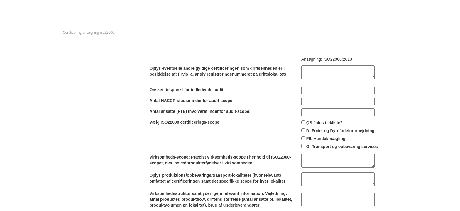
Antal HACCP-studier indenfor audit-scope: (192, 100)
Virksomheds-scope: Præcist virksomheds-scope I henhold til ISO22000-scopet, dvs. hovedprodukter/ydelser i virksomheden (220, 160)
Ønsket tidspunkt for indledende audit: (187, 89)
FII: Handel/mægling (326, 138)
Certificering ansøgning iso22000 (88, 32)
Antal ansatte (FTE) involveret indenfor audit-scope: (200, 111)
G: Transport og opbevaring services (342, 146)
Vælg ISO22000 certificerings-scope (184, 122)
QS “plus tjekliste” (324, 122)
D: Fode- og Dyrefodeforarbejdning (340, 130)
